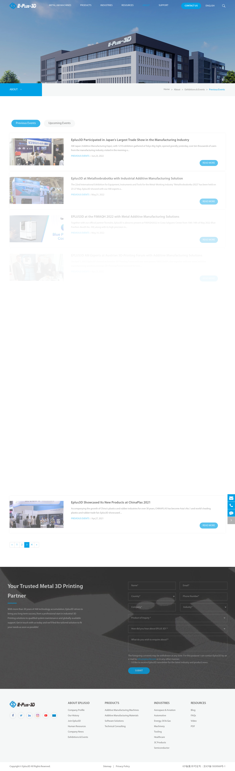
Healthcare (159, 737)
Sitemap (107, 766)
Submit (143, 670)
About (146, 5)
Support (163, 5)
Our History (73, 715)
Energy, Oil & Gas (162, 721)
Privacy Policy (123, 766)
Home (167, 89)
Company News (76, 732)
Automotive (160, 715)
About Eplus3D (79, 703)
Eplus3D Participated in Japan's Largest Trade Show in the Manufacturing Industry (130, 135)
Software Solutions (114, 721)
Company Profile (76, 710)
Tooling (158, 732)
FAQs (193, 715)
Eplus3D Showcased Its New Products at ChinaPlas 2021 (111, 497)
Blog (193, 710)
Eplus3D (26, 766)
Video (194, 721)
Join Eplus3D (74, 721)
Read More (209, 158)
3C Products (160, 742)
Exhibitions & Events (195, 89)
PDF (193, 726)
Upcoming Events (59, 118)
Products (85, 5)
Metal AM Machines (60, 5)
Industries (106, 5)
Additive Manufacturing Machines (122, 710)
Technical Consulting (115, 726)
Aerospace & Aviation (165, 710)
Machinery (159, 726)
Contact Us (191, 6)
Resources (128, 5)
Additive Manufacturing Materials (121, 715)
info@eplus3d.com (151, 659)
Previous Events (217, 89)
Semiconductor (161, 748)
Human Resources (77, 726)
